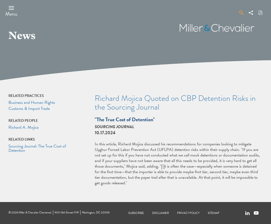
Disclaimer (160, 213)
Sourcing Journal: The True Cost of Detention (37, 148)
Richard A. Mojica (23, 127)
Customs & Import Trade (29, 108)
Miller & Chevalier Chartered (35, 212)
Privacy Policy (188, 213)
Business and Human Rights (31, 102)
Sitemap (213, 213)
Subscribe (136, 213)
